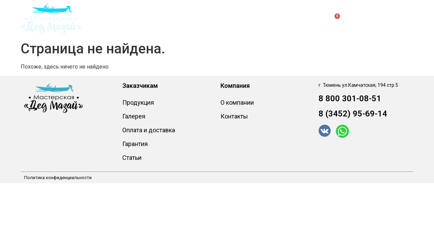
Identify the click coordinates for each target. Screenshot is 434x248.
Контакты (271, 18)
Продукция (123, 18)
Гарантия (135, 143)
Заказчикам (177, 18)
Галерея (133, 116)
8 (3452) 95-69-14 (353, 113)
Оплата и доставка (148, 130)
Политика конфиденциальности (58, 177)
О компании (227, 18)
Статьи (132, 157)
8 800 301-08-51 (350, 98)
